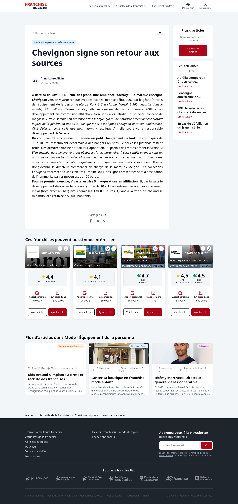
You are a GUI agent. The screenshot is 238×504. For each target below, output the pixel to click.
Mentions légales (34, 495)
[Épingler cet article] (160, 33)
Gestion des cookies (91, 495)
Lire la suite (185, 86)
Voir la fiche (37, 312)
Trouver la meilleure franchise (44, 432)
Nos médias (32, 456)
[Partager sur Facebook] (90, 221)
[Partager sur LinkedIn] (97, 221)
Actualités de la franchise (41, 437)
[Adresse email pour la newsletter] (180, 445)
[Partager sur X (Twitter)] (104, 221)
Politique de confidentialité (62, 495)
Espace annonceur (103, 437)
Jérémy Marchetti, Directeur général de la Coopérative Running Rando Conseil (178, 382)
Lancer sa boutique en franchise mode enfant (118, 379)
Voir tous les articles (193, 50)
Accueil (29, 415)
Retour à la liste (43, 33)
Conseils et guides (36, 442)
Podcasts (30, 446)
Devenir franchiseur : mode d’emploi (115, 432)
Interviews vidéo (35, 451)
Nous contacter (113, 495)
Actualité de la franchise (54, 415)
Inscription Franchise (137, 495)
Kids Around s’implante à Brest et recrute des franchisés (55, 376)
